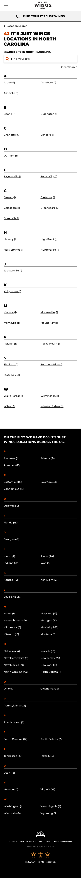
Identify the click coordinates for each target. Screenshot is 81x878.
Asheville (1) (11, 93)
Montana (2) (48, 634)
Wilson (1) (9, 406)
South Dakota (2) (51, 739)
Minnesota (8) (12, 627)
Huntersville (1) (50, 249)
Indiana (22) (11, 563)
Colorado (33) (48, 481)
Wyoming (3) (48, 813)
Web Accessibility (63, 841)
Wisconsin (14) (13, 813)
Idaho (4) (9, 556)
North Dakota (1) (50, 671)
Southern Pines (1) (52, 364)
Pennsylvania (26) (15, 705)
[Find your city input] (43, 59)
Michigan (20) (48, 620)
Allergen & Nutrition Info (40, 847)
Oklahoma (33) (49, 688)
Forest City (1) (49, 176)
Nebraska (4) (12, 651)
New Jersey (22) (50, 658)
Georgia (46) (11, 539)
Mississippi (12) (49, 627)
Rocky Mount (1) (51, 343)
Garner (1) (10, 197)
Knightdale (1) (12, 291)
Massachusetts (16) (15, 620)
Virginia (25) (47, 789)
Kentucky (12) (48, 579)
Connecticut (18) (14, 488)
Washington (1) (13, 806)
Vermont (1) (11, 789)
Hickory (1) (10, 239)
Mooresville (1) (49, 312)
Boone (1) (9, 113)
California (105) (13, 481)
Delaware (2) (12, 505)
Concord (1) (47, 134)
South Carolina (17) (15, 739)
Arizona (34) (47, 458)
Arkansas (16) (12, 465)
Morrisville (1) (12, 322)
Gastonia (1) (48, 197)
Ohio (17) (9, 688)
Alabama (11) (11, 458)
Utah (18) (9, 772)
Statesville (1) (12, 375)
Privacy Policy (28, 841)
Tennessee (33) (13, 755)
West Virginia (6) (50, 806)
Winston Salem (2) (52, 406)
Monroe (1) (10, 312)
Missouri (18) (11, 634)
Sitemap (13, 841)
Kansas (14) (11, 579)
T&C (41, 841)
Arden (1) (9, 82)
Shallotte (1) (11, 364)
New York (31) (48, 664)
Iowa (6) (45, 563)
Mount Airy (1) (49, 322)
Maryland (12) (48, 613)
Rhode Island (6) (14, 722)
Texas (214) (47, 755)
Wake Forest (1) (13, 395)
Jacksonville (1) (13, 270)
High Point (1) (49, 239)
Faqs (48, 841)
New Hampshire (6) (16, 658)
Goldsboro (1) (12, 207)
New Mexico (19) (14, 664)
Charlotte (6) (12, 134)
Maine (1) (9, 613)
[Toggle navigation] (6, 5)
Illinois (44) (47, 556)
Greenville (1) (12, 218)
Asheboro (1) (48, 82)
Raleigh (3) (10, 343)
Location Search (17, 25)
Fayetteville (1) (13, 176)
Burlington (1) (49, 113)
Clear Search (69, 67)
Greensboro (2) (50, 207)
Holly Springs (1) (13, 249)
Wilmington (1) (50, 395)
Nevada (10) (47, 651)
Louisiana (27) (12, 596)
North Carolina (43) (16, 671)
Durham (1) (11, 155)
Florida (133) (11, 522)
